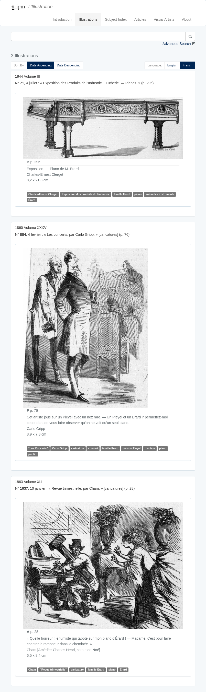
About (186, 19)
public (32, 454)
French (187, 65)
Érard (31, 200)
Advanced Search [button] (176, 44)
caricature (77, 448)
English (172, 65)
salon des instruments (160, 194)
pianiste (150, 448)
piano (138, 194)
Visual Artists (164, 19)
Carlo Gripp (59, 448)
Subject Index (116, 19)
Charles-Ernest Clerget (43, 194)
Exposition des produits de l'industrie (86, 194)
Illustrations (88, 19)
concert (93, 448)
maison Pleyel (131, 448)
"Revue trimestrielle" (53, 669)
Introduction (62, 19)
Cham (32, 669)
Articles (140, 19)
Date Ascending (40, 65)
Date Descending (68, 65)
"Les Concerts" (38, 448)
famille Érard (122, 194)
